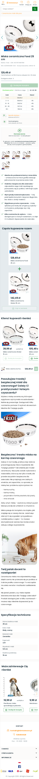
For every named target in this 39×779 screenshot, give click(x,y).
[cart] (13, 710)
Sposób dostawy (14, 115)
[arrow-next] (36, 342)
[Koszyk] (34, 3)
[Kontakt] (22, 3)
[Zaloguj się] (28, 3)
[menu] (4, 3)
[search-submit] (34, 9)
